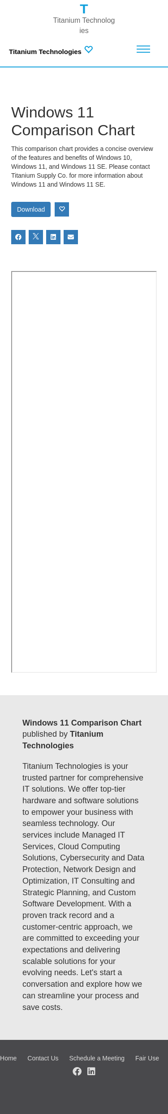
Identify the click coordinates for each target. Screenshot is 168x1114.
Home (8, 1058)
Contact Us (42, 1058)
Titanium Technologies (45, 51)
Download (31, 209)
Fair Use (147, 1058)
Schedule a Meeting (97, 1058)
